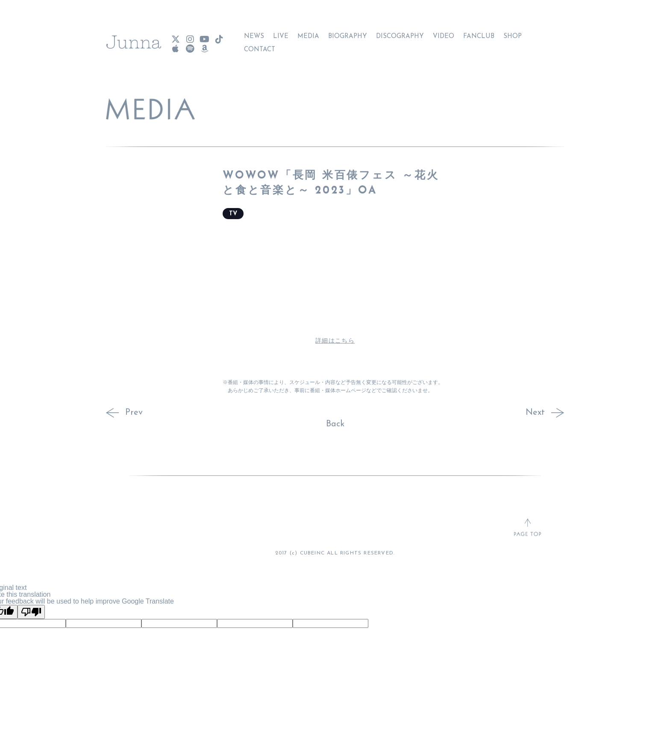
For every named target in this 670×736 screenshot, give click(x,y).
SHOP (512, 33)
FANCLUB (478, 33)
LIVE (280, 33)
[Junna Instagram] (189, 36)
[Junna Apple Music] (175, 45)
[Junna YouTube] (204, 36)
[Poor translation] (31, 612)
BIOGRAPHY (347, 33)
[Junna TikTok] (219, 36)
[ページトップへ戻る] (527, 528)
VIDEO (443, 33)
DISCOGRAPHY (400, 33)
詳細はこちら (335, 341)
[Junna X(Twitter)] (175, 36)
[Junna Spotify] (189, 45)
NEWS (254, 33)
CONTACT (259, 46)
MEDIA (308, 33)
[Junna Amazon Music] (204, 45)
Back (335, 424)
